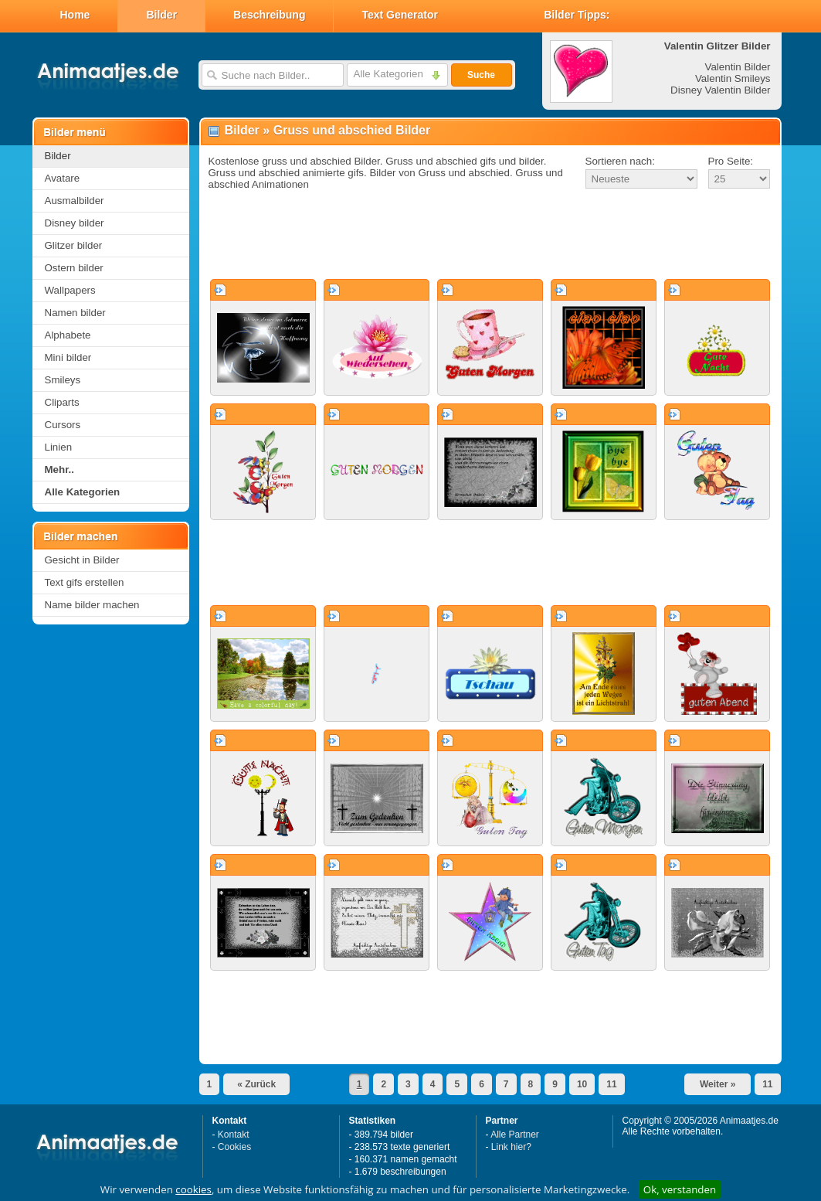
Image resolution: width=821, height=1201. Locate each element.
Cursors (63, 424)
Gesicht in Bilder (82, 560)
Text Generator (399, 15)
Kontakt (233, 1134)
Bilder (161, 15)
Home (75, 15)
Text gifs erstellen (84, 582)
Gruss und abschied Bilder (352, 130)
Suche (481, 75)
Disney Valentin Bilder (720, 90)
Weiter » (717, 1084)
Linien (59, 447)
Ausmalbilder (74, 200)
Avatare (62, 178)
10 (582, 1084)
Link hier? (511, 1146)
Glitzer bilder (74, 245)
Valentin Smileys (733, 78)
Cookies (234, 1146)
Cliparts (62, 402)
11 (611, 1084)
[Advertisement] (490, 235)
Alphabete (68, 335)
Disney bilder (74, 223)
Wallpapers (70, 290)
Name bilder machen (92, 605)
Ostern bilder (74, 268)
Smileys (63, 380)
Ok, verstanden (679, 1189)
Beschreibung (269, 15)
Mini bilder (68, 357)
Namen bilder (75, 312)
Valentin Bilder (738, 67)
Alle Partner (514, 1134)
